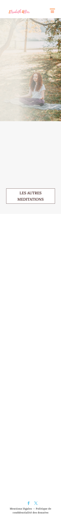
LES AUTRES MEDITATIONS (30, 196)
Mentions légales (21, 508)
